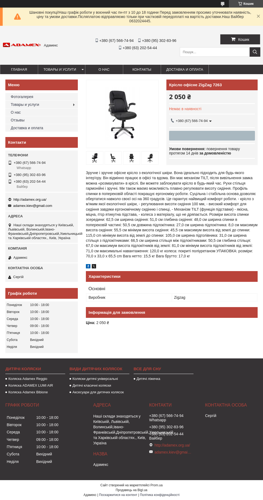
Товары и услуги (59, 69)
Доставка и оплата (184, 69)
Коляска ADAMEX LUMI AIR (30, 385)
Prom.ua (157, 485)
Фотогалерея (22, 97)
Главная (19, 69)
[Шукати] (255, 52)
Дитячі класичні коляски (91, 385)
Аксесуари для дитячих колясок (98, 392)
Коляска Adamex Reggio (27, 379)
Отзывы (17, 120)
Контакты (141, 69)
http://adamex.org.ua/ (29, 199)
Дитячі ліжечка (148, 379)
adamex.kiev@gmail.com (32, 206)
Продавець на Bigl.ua (131, 490)
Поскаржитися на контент (118, 495)
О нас (103, 69)
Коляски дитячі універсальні (95, 379)
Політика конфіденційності (160, 495)
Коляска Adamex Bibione (28, 392)
